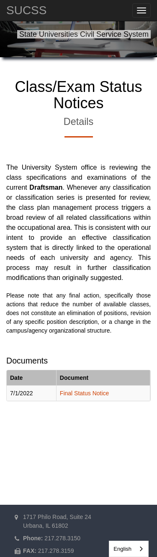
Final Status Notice (84, 393)
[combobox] (129, 549)
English (122, 549)
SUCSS (26, 10)
